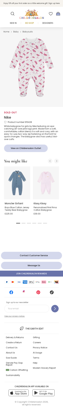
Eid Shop (29, 23)
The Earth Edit (31, 328)
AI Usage (37, 352)
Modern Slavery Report (44, 367)
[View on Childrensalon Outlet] (26, 148)
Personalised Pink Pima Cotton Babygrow (45, 208)
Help (35, 362)
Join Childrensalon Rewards (31, 273)
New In (13, 23)
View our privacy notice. (14, 316)
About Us (10, 352)
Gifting (36, 337)
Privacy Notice (40, 347)
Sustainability (13, 375)
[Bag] (58, 13)
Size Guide (11, 357)
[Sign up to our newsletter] (55, 308)
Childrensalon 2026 (38, 401)
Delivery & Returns (15, 337)
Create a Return (14, 342)
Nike (7, 117)
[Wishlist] (50, 13)
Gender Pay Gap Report (14, 363)
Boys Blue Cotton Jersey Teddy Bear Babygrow (17, 208)
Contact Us (11, 347)
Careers (37, 342)
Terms (36, 357)
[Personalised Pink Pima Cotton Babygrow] (46, 182)
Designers (47, 23)
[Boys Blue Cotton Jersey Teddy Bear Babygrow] (17, 182)
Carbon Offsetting (17, 370)
